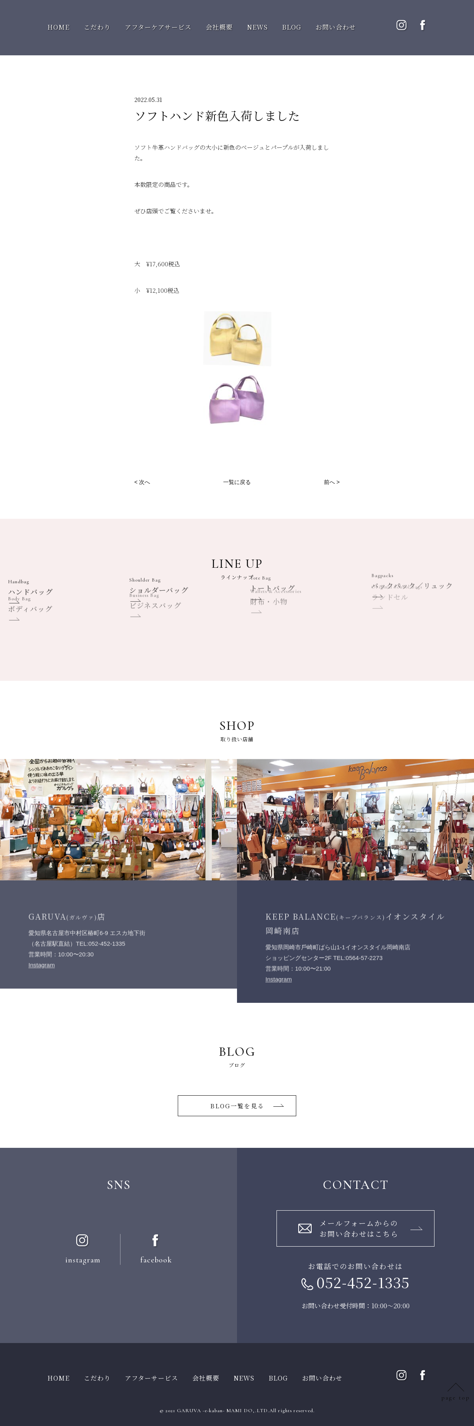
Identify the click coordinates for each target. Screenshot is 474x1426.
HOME (58, 27)
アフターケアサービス (158, 27)
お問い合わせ (336, 27)
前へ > (332, 482)
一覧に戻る (237, 482)
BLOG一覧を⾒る (237, 1106)
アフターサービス (151, 1378)
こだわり (97, 27)
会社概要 (219, 27)
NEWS (257, 27)
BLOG (291, 27)
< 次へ (142, 482)
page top (455, 1397)
